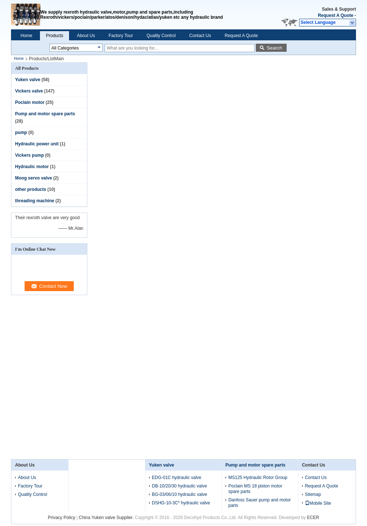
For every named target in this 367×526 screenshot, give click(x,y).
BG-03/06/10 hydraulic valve (179, 494)
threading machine (34, 200)
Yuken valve (27, 79)
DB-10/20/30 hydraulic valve (179, 486)
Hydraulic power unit (37, 143)
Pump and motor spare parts (45, 113)
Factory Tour (121, 35)
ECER (313, 517)
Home (26, 35)
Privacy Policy (61, 517)
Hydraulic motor (32, 166)
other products (30, 189)
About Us (86, 35)
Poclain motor (29, 102)
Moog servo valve (33, 178)
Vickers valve (29, 91)
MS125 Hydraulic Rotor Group (257, 477)
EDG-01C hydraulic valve (176, 477)
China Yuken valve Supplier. (107, 517)
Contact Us (200, 35)
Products (54, 35)
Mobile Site (318, 503)
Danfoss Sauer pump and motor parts (259, 502)
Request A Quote (335, 15)
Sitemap (313, 494)
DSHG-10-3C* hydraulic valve (181, 502)
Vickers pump (29, 155)
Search (274, 48)
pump (21, 132)
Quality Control (160, 35)
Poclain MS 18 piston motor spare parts (255, 488)
